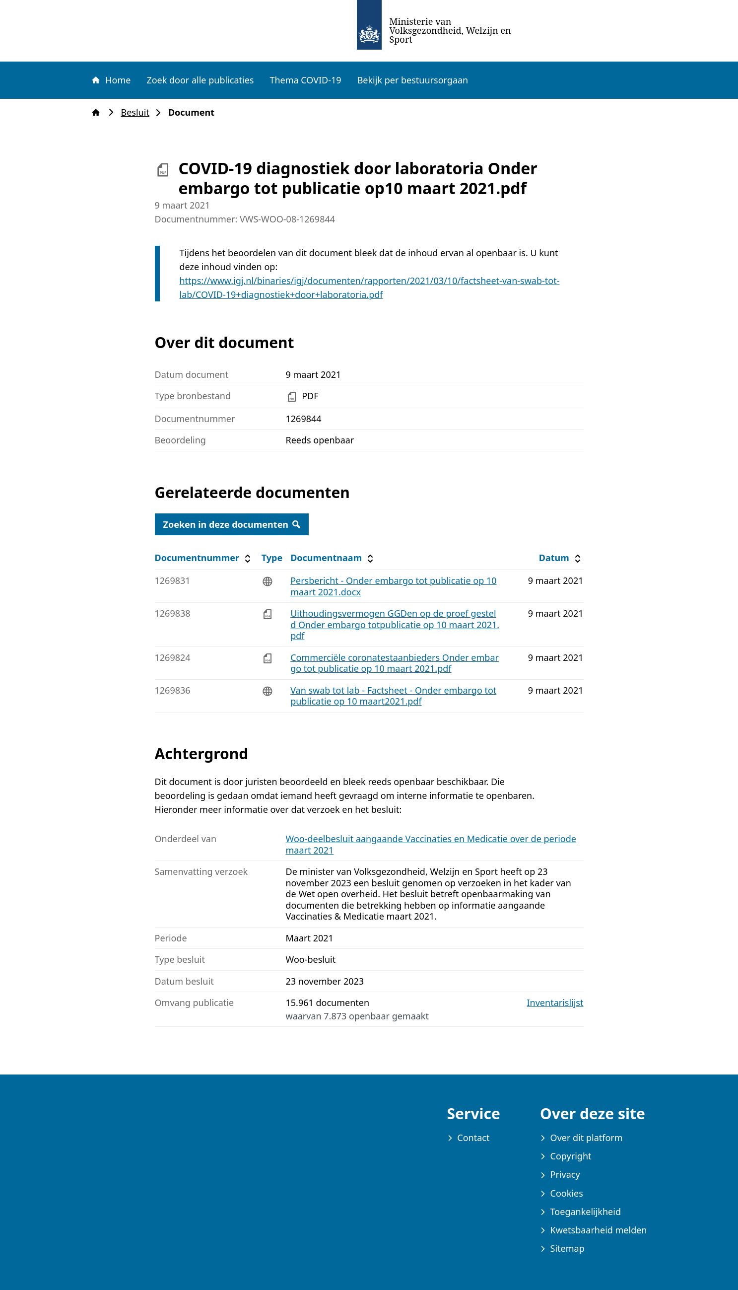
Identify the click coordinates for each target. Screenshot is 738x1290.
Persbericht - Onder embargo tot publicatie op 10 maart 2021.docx (393, 586)
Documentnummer (204, 558)
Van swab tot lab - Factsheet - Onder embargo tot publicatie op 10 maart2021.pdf (393, 696)
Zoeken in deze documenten (232, 524)
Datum (561, 558)
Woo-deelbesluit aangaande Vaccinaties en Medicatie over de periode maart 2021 (431, 844)
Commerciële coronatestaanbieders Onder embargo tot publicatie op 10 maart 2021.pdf (394, 663)
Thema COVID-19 (305, 80)
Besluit (138, 112)
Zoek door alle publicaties (200, 80)
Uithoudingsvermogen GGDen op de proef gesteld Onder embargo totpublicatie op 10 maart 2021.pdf (394, 624)
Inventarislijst (555, 1002)
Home (110, 80)
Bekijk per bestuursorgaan (413, 80)
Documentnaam (333, 558)
